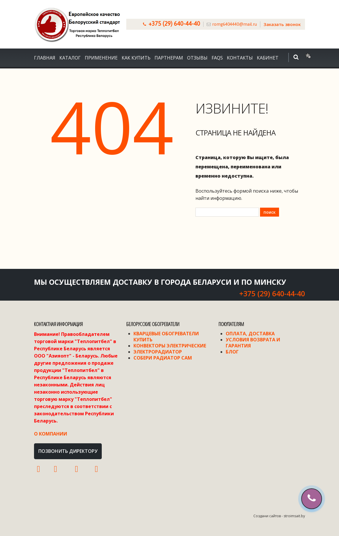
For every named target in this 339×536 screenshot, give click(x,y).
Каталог (70, 58)
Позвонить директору (67, 451)
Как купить (136, 58)
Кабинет (267, 58)
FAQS (217, 58)
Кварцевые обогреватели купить (166, 336)
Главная (44, 58)
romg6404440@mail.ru (234, 24)
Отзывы (197, 58)
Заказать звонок (282, 24)
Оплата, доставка (250, 333)
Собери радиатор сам (162, 358)
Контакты (240, 58)
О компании (50, 434)
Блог (232, 352)
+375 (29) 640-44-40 (174, 23)
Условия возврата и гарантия (253, 342)
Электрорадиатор (157, 352)
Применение (101, 58)
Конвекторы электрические (169, 346)
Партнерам (169, 58)
